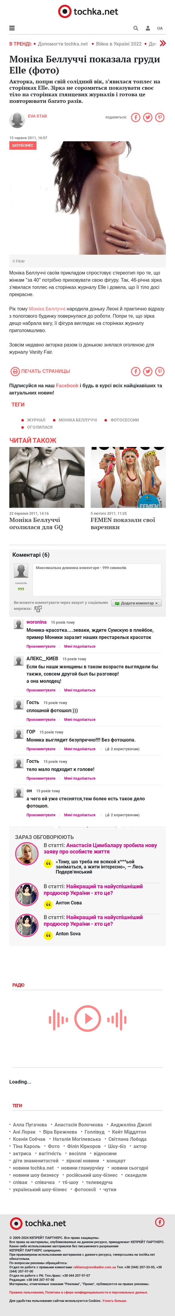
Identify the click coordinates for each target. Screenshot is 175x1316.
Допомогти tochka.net (63, 44)
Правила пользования (26, 1292)
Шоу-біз (117, 1146)
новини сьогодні (129, 1168)
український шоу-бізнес (40, 1189)
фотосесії (85, 1189)
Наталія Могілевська (77, 1139)
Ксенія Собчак (29, 1139)
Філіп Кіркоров (84, 1146)
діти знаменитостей (35, 1161)
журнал (36, 420)
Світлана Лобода (127, 1139)
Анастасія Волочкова (79, 1125)
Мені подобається (79, 646)
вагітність (50, 1153)
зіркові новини (82, 1161)
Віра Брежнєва (60, 1132)
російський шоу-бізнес (91, 1175)
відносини (105, 1153)
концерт (116, 1161)
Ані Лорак (24, 1132)
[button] (148, 28)
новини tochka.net (33, 1168)
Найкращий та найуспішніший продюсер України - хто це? (93, 889)
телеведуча (99, 1182)
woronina (37, 622)
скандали (136, 1175)
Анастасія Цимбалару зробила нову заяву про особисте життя (100, 848)
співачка (45, 1182)
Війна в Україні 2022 (119, 44)
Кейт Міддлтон (129, 1132)
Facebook (67, 385)
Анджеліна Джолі (131, 1125)
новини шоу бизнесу (36, 1175)
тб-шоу (70, 1182)
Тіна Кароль (26, 1146)
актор (140, 1146)
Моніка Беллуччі (47, 308)
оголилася (39, 427)
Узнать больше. (114, 1301)
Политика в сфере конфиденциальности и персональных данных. (96, 1292)
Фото (54, 1146)
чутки (109, 1189)
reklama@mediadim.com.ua (94, 1267)
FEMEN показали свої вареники (123, 523)
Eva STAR (37, 116)
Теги (17, 1105)
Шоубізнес (22, 145)
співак (20, 1182)
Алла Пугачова (30, 1125)
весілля (77, 1153)
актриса (22, 1153)
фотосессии (125, 420)
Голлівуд (95, 1132)
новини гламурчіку (82, 1168)
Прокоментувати (41, 646)
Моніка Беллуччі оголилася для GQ (36, 523)
